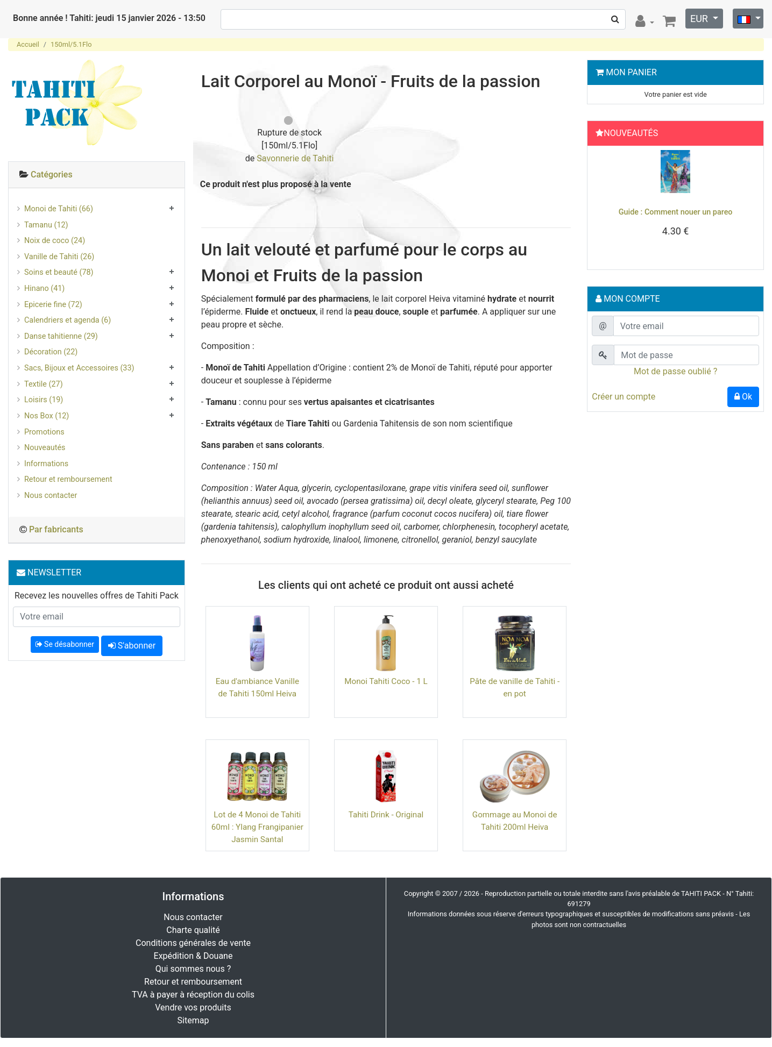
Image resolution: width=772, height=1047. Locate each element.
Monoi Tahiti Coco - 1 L (385, 681)
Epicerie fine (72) (53, 304)
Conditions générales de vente (193, 943)
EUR (700, 18)
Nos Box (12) (46, 416)
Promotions (44, 432)
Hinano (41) (44, 288)
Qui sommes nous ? (193, 969)
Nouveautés (44, 447)
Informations (46, 463)
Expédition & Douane (193, 956)
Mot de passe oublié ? (675, 371)
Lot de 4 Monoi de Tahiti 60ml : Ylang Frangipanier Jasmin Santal (257, 827)
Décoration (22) (50, 352)
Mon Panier (631, 72)
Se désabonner (65, 644)
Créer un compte (623, 396)
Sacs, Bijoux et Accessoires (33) (79, 368)
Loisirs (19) (43, 399)
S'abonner (131, 645)
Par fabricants (56, 529)
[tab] (97, 175)
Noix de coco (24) (54, 240)
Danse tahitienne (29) (61, 336)
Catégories (52, 174)
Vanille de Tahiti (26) (59, 256)
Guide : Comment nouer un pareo (676, 212)
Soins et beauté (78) (59, 272)
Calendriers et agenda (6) (67, 320)
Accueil (28, 44)
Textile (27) (43, 384)
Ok (743, 396)
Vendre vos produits (193, 1007)
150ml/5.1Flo (71, 44)
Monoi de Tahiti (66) (58, 208)
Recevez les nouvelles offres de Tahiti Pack (97, 595)
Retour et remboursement (68, 479)
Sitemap (193, 1020)
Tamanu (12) (46, 225)
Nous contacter (50, 495)
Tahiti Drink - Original (386, 815)
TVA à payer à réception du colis (193, 994)
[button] (604, 205)
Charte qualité (193, 930)
